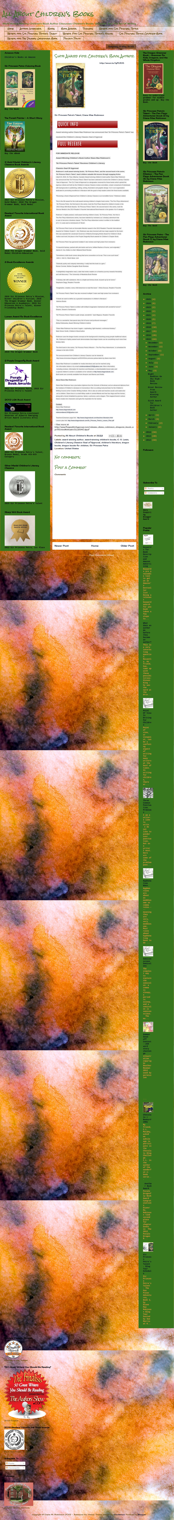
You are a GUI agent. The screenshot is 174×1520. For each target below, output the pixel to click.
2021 (149, 315)
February (153, 423)
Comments (151, 493)
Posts (149, 488)
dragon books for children (75, 445)
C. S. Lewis (122, 439)
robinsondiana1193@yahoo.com (91, 366)
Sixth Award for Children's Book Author (155, 405)
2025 (149, 299)
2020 (149, 319)
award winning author (73, 439)
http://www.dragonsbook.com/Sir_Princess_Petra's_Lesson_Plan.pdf (91, 420)
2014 (149, 432)
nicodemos (119, 1514)
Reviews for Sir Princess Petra (118, 28)
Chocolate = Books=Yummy (147, 1118)
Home (10, 28)
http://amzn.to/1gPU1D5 (112, 63)
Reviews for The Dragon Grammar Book (32, 38)
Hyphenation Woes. (147, 883)
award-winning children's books (100, 439)
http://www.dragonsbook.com (104, 372)
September (154, 355)
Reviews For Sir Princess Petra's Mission (88, 33)
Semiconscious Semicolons (147, 962)
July (151, 363)
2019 (149, 323)
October (153, 351)
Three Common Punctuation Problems (147, 806)
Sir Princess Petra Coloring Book (140, 33)
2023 (149, 307)
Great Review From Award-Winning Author (155, 392)
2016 (149, 335)
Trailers (88, 28)
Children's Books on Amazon (20, 57)
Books (51, 28)
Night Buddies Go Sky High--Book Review (155, 379)
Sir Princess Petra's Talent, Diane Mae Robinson (79, 115)
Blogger (142, 1514)
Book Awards (69, 28)
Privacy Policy (71, 38)
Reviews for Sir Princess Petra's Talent (32, 33)
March (151, 419)
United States (72, 448)
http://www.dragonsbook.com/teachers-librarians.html (95, 418)
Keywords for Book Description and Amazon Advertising (147, 556)
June (151, 367)
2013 (149, 436)
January (153, 427)
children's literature (111, 442)
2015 (149, 339)
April (151, 415)
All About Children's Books (48, 14)
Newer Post (62, 545)
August (152, 359)
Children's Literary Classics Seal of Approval (77, 442)
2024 (149, 303)
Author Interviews (30, 28)
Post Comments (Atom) (101, 555)
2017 (149, 331)
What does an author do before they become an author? (147, 632)
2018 (149, 327)
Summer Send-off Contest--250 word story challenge (147, 1044)
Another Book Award (147, 1186)
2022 (149, 311)
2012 (149, 440)
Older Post (127, 545)
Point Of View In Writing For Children (147, 718)
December (153, 343)
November (153, 347)
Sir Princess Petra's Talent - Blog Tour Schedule (147, 1264)
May (150, 371)
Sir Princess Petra (99, 445)
